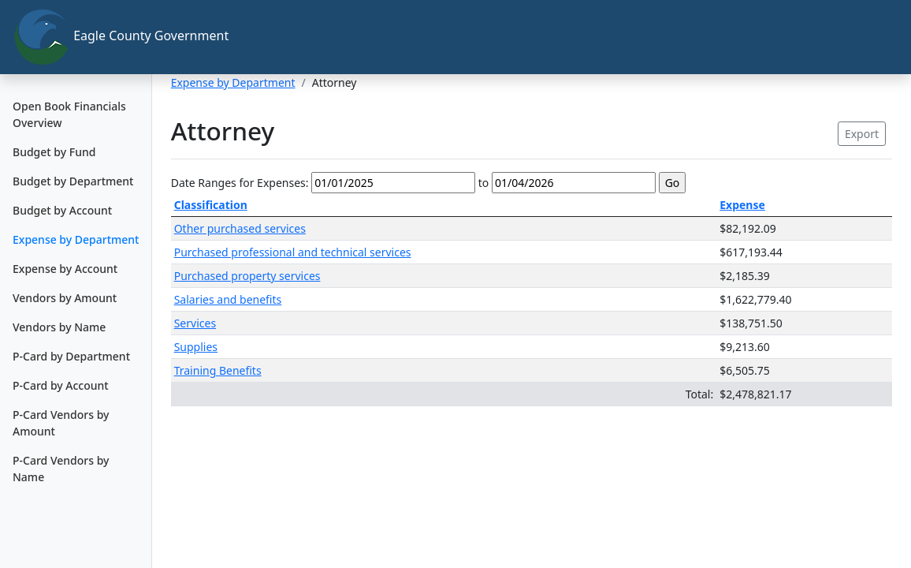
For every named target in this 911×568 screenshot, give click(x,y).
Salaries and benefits (228, 299)
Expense (742, 204)
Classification (210, 204)
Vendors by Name (59, 327)
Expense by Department (76, 239)
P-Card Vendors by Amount (61, 423)
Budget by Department (73, 181)
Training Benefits (218, 370)
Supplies (196, 346)
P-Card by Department (71, 356)
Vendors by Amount (65, 297)
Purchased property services (247, 275)
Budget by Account (62, 210)
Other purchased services (240, 228)
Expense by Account (65, 268)
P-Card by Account (61, 385)
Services (195, 323)
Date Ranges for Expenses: (240, 182)
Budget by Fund (54, 151)
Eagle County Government (82, 37)
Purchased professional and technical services (292, 252)
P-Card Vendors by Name (61, 468)
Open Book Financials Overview (69, 114)
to (483, 182)
